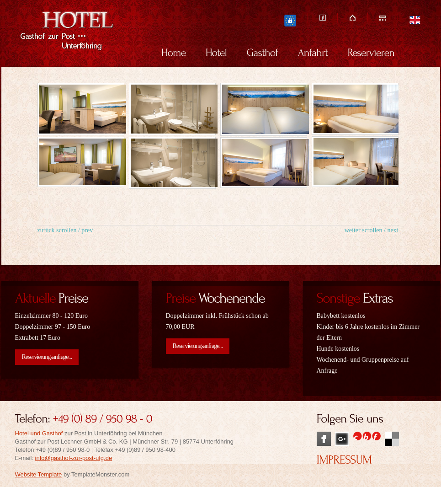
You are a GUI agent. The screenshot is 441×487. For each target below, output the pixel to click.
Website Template (38, 474)
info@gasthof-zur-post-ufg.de (73, 458)
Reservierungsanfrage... (47, 356)
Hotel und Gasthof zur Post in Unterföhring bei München (77, 32)
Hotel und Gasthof (39, 433)
